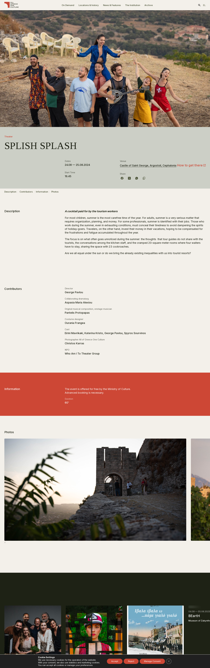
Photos (54, 193)
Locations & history (89, 5)
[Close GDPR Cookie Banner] (168, 661)
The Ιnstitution (132, 5)
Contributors (26, 193)
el (204, 5)
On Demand (68, 5)
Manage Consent (152, 661)
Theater (8, 136)
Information (42, 193)
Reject (131, 661)
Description (10, 193)
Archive (149, 5)
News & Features (112, 5)
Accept (114, 661)
